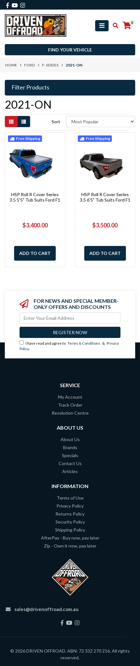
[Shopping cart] (127, 25)
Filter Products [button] (30, 87)
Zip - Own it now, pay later (70, 545)
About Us (70, 439)
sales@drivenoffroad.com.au (46, 609)
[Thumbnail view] (11, 121)
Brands (70, 447)
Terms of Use (70, 498)
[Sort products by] (100, 121)
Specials (70, 455)
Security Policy (70, 521)
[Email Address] (70, 318)
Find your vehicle (70, 49)
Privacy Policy (70, 506)
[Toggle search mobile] (114, 25)
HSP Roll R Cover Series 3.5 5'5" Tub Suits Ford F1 (35, 197)
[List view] (23, 121)
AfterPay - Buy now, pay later (70, 537)
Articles (70, 471)
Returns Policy (70, 514)
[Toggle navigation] (102, 25)
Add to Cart (35, 253)
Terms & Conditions (84, 343)
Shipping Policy (70, 529)
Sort (56, 121)
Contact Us (70, 463)
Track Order (70, 405)
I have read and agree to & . (69, 346)
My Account (70, 397)
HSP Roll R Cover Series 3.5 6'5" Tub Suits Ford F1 (105, 197)
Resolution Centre (70, 413)
